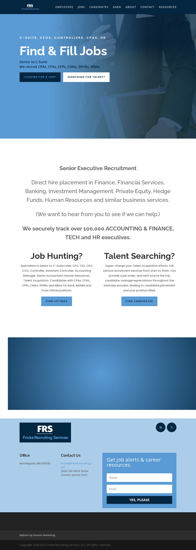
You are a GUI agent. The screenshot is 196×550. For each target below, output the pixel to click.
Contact (147, 7)
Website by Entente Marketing (37, 535)
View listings (57, 301)
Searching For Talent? (86, 77)
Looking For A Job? (40, 77)
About (131, 7)
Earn (117, 7)
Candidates (98, 7)
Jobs (81, 7)
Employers (64, 7)
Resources (167, 7)
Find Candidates (139, 301)
